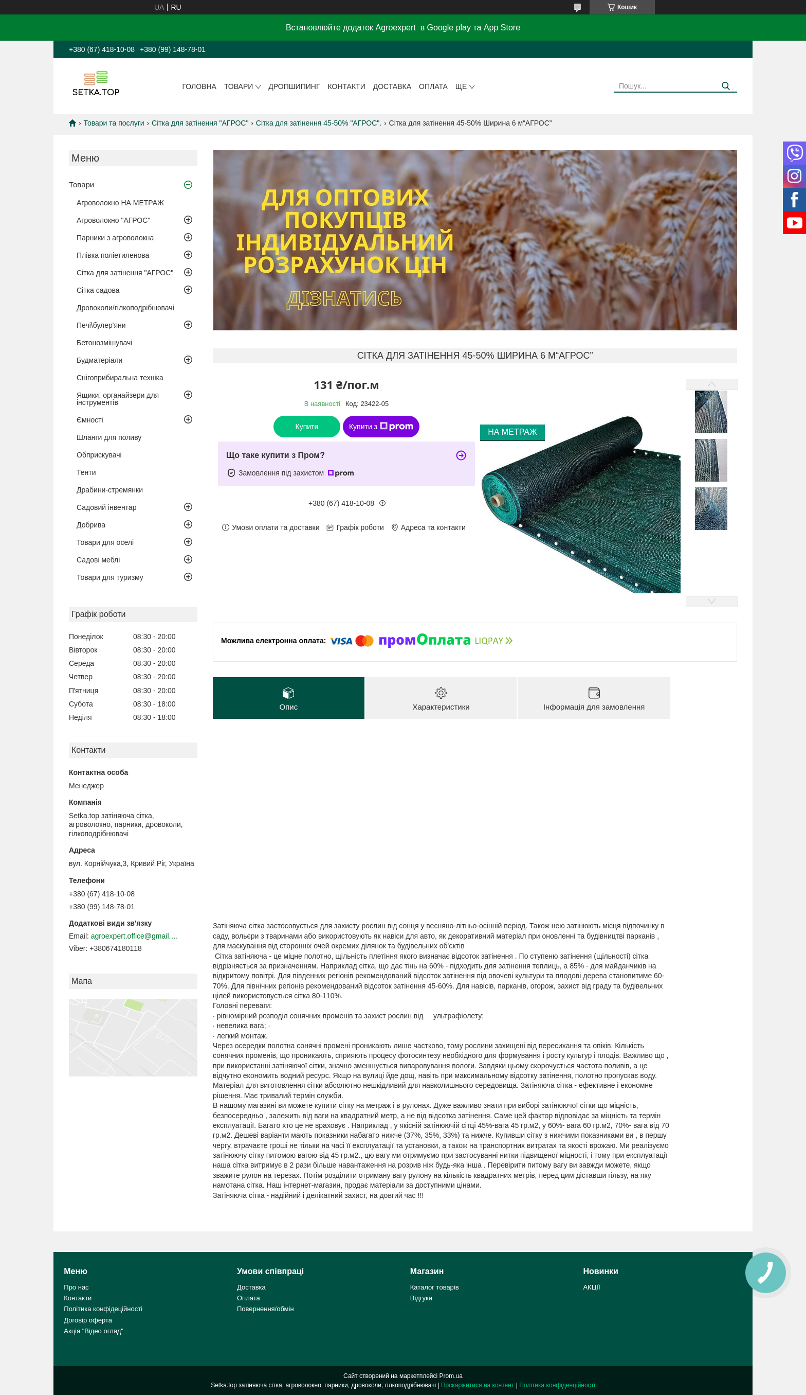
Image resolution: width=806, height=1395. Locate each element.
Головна (199, 86)
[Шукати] (725, 86)
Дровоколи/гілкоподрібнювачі (125, 308)
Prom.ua (451, 1376)
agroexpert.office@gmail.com (134, 936)
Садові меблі (98, 560)
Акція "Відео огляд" (93, 1331)
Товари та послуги (113, 123)
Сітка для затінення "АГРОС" (200, 123)
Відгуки (421, 1298)
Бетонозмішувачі (104, 343)
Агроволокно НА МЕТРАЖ (120, 203)
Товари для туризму (110, 577)
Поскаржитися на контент (477, 1385)
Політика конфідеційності (103, 1309)
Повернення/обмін (265, 1309)
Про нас (76, 1287)
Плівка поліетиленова (113, 255)
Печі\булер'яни (101, 325)
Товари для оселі (105, 542)
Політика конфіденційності (557, 1385)
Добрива (91, 525)
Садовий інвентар (106, 507)
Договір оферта (88, 1320)
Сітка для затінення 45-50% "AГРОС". (318, 123)
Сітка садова (98, 290)
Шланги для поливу (109, 437)
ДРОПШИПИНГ (294, 86)
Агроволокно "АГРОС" (113, 220)
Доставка (392, 86)
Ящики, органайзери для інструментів (118, 399)
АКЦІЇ (591, 1287)
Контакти (346, 86)
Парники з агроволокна (115, 238)
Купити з (381, 426)
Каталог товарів (434, 1287)
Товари (238, 86)
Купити (307, 426)
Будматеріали (99, 360)
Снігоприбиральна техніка (120, 378)
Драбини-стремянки (110, 490)
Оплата (433, 86)
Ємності (90, 420)
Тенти (86, 472)
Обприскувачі (99, 455)
